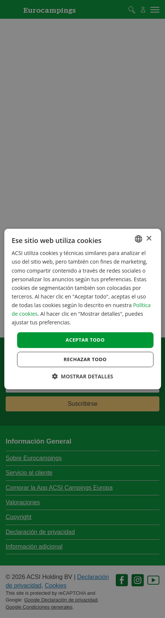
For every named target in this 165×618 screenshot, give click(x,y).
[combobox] (138, 239)
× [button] (148, 239)
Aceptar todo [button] (85, 339)
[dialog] (82, 309)
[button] (82, 376)
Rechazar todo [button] (85, 359)
